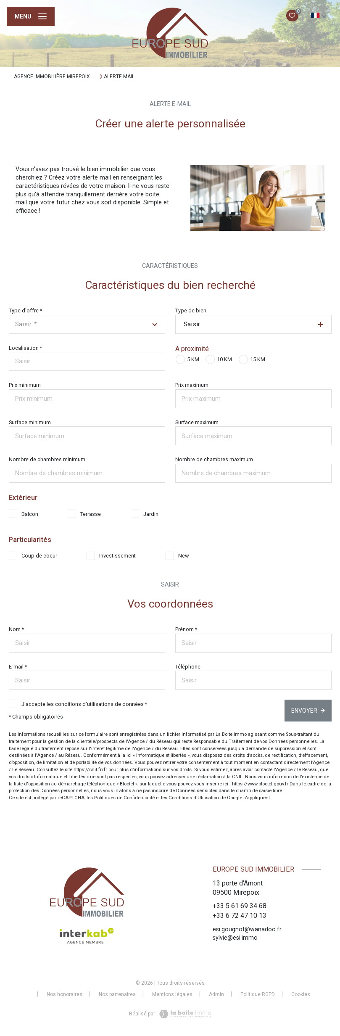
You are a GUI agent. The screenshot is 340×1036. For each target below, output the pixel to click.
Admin (216, 994)
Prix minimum (25, 385)
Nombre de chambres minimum (47, 459)
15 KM (257, 359)
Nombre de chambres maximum (214, 459)
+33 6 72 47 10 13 (239, 916)
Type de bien (190, 310)
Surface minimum (30, 422)
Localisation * (25, 348)
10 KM (224, 359)
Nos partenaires (117, 994)
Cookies (300, 994)
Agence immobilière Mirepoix (52, 76)
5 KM (193, 359)
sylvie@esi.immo (235, 937)
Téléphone (187, 666)
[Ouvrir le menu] (31, 16)
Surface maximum (197, 422)
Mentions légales (172, 994)
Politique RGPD (257, 994)
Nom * (16, 629)
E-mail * (18, 666)
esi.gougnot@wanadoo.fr (247, 929)
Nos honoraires (64, 994)
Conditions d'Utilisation (194, 798)
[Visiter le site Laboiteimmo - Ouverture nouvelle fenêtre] (184, 1014)
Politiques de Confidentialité (124, 798)
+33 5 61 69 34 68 (239, 906)
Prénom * (186, 629)
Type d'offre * (25, 310)
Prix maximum (191, 385)
